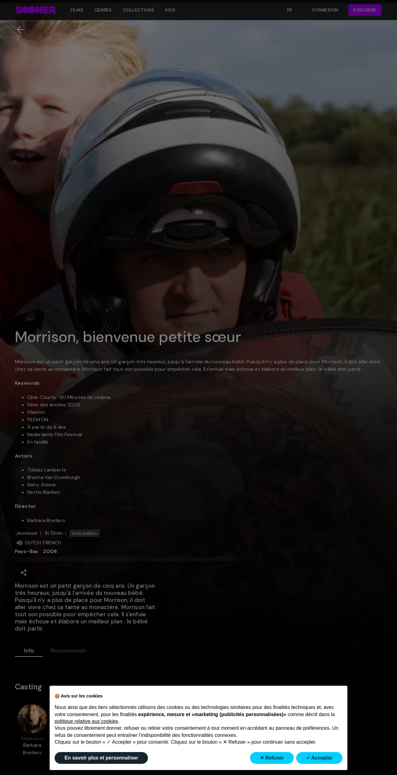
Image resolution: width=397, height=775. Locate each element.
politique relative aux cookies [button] (86, 721)
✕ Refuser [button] (272, 757)
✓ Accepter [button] (319, 757)
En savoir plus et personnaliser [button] (101, 757)
